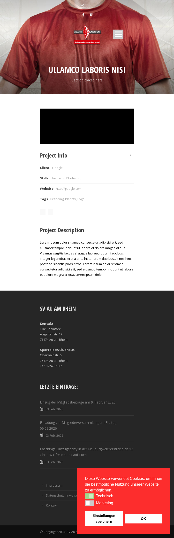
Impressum (54, 485)
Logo (80, 199)
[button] (89, 496)
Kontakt (51, 505)
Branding (57, 199)
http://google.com (69, 188)
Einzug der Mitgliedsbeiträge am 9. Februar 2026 (77, 402)
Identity (70, 199)
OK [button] (143, 519)
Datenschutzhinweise (62, 495)
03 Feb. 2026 (54, 409)
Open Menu (118, 34)
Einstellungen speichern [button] (103, 518)
